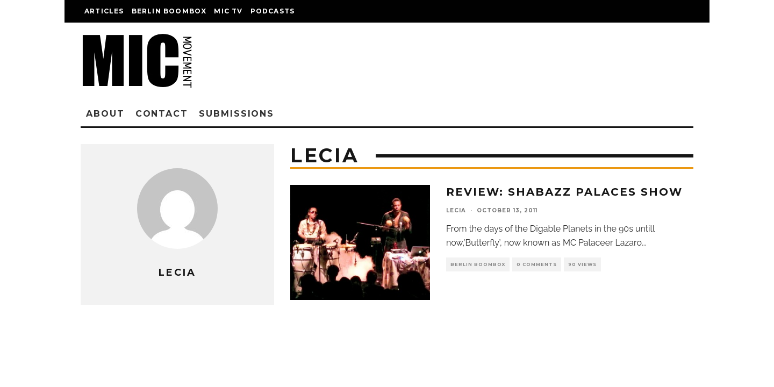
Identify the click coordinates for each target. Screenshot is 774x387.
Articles (104, 11)
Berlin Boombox (169, 11)
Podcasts (272, 11)
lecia (456, 210)
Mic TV (228, 11)
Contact (161, 114)
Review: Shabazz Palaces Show (564, 191)
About (105, 114)
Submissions (236, 114)
